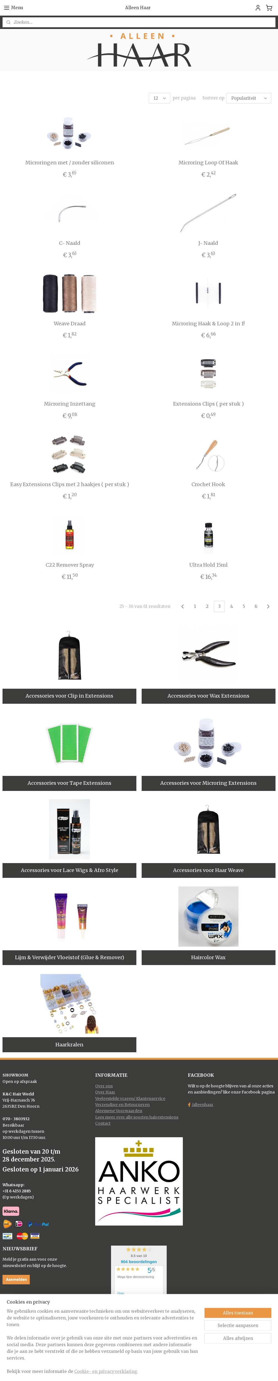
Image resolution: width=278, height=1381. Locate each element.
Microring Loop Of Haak (208, 162)
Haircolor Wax (208, 957)
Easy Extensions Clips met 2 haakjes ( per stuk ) (69, 484)
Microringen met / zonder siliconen (69, 162)
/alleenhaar (202, 1104)
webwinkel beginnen (150, 1371)
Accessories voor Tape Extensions (69, 783)
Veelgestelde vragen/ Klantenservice (130, 1098)
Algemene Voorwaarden (118, 1110)
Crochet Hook (208, 484)
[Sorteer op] (249, 98)
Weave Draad (70, 323)
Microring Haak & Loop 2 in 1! (208, 323)
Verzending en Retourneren (122, 1104)
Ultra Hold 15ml (208, 565)
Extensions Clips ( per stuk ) (208, 404)
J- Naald (208, 243)
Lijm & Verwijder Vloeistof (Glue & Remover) (69, 957)
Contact (102, 1123)
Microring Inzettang (69, 404)
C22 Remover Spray (70, 565)
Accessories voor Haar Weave (208, 870)
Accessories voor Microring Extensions (208, 783)
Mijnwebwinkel (200, 1371)
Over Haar (105, 1092)
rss (129, 1371)
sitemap (117, 1371)
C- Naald (69, 243)
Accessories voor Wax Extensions (208, 696)
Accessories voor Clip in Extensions (69, 696)
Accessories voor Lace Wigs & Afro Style (69, 870)
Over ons (104, 1085)
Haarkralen (69, 1044)
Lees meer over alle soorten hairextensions (136, 1117)
